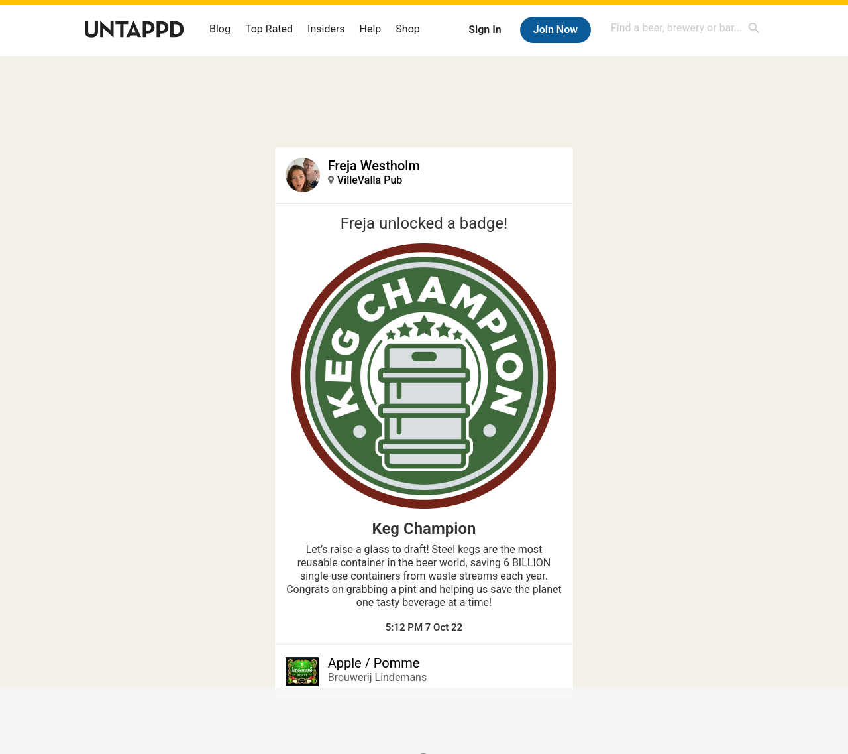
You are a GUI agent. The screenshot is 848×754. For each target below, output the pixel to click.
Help (371, 29)
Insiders (326, 29)
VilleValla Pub (370, 180)
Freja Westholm (374, 166)
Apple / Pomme (374, 663)
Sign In (484, 29)
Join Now (555, 29)
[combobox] (686, 27)
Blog (220, 29)
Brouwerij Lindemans (377, 677)
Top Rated (269, 29)
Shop (407, 29)
